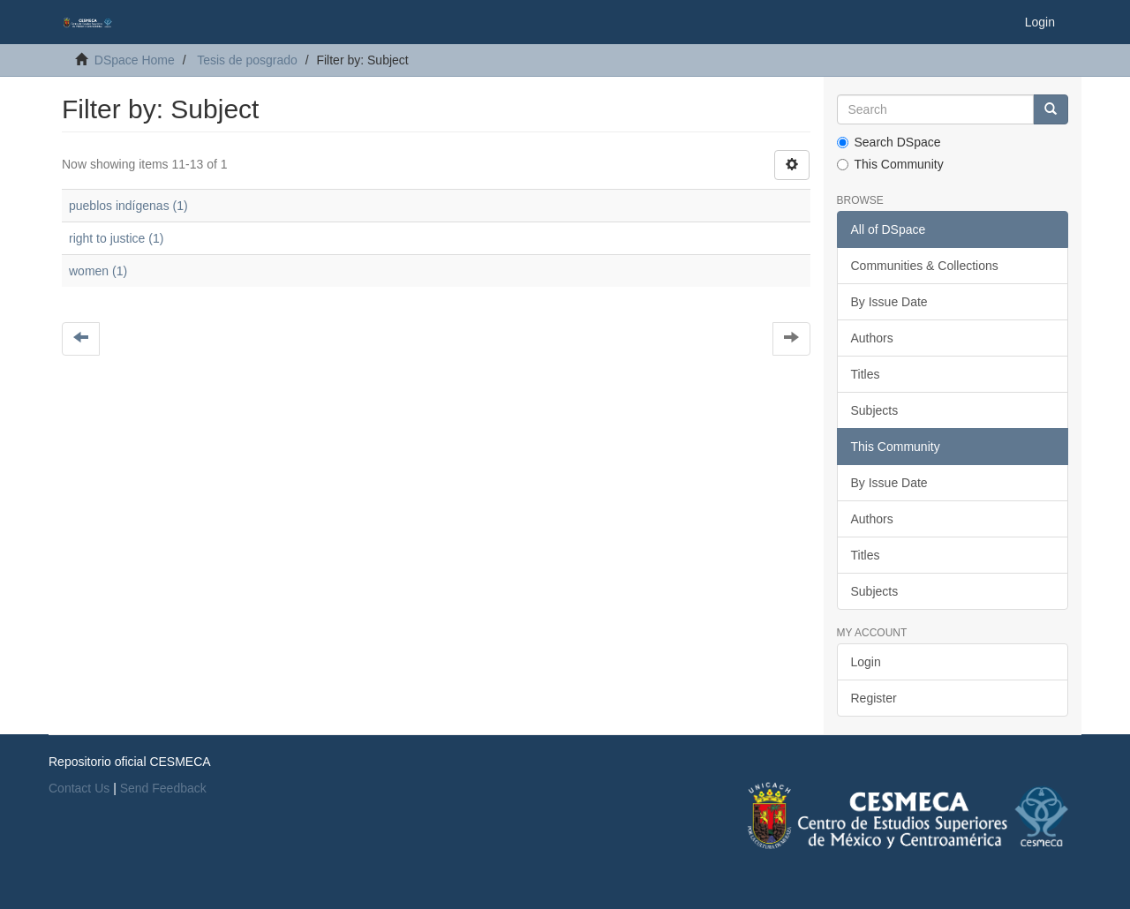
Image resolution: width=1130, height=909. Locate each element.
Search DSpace (889, 142)
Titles (865, 374)
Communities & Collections (924, 266)
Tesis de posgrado (247, 60)
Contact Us (79, 788)
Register (874, 698)
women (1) (98, 271)
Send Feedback (163, 788)
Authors (872, 338)
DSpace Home (134, 60)
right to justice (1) (116, 238)
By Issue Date (889, 302)
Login (866, 662)
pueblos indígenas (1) (128, 206)
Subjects (875, 410)
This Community (890, 164)
